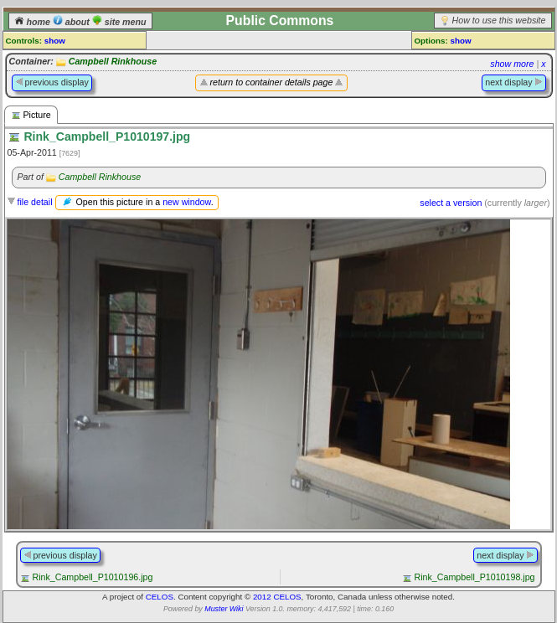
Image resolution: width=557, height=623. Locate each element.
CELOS (159, 596)
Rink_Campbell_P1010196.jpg (92, 577)
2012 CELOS (277, 596)
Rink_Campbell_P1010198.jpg (475, 577)
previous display (52, 82)
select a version (451, 203)
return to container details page (271, 82)
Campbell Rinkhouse (113, 61)
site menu (119, 22)
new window (186, 202)
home (33, 22)
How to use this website (499, 20)
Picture (31, 115)
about (72, 22)
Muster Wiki (223, 609)
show (54, 40)
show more (512, 64)
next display (513, 82)
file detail (34, 202)
